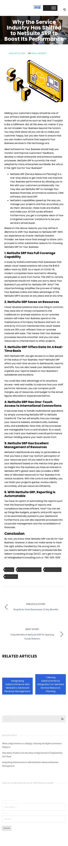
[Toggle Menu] (53, 8)
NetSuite (9, 570)
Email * (5, 813)
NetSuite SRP (11, 577)
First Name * (8, 801)
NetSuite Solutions (53, 570)
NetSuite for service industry (29, 570)
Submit (6, 828)
